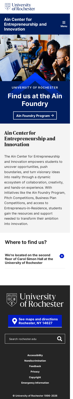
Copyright (35, 377)
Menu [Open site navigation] (64, 24)
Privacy (35, 371)
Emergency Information (35, 382)
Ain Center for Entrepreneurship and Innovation (25, 24)
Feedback (35, 366)
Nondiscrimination (35, 360)
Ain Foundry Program (33, 115)
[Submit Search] (59, 338)
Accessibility (35, 355)
